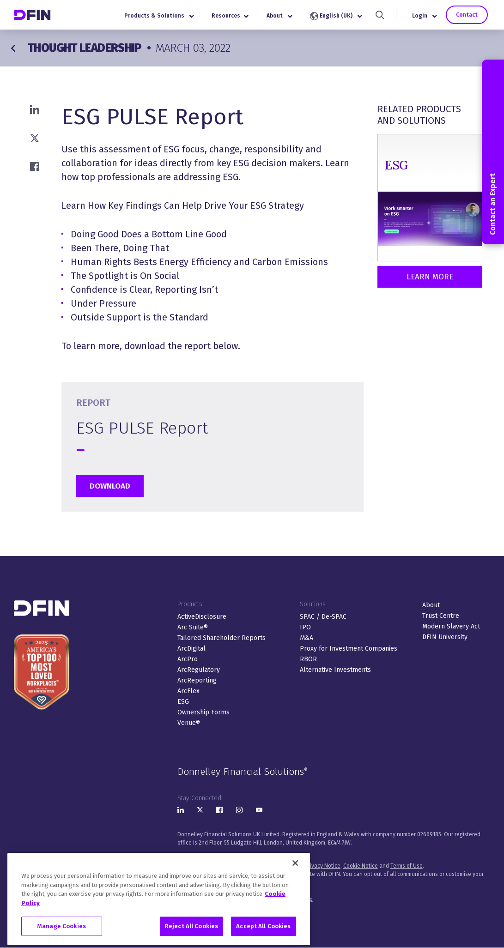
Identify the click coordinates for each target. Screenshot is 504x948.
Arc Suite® (192, 627)
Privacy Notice (322, 866)
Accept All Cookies (263, 937)
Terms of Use (406, 866)
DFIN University (445, 637)
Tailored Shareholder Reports (221, 638)
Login (424, 15)
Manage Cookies (61, 937)
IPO (305, 627)
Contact (467, 15)
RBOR (308, 659)
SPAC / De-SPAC (323, 617)
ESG (183, 702)
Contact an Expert (492, 152)
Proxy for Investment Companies (348, 648)
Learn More (430, 277)
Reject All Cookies (191, 937)
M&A (306, 638)
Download (110, 486)
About (279, 15)
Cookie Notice (360, 866)
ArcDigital (191, 648)
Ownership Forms (203, 712)
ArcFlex (188, 691)
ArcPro (187, 659)
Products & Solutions (159, 15)
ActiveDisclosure (201, 617)
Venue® (188, 723)
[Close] (295, 874)
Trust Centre (440, 616)
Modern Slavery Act (451, 626)
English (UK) (336, 16)
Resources (230, 15)
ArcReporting (197, 680)
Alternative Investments (335, 670)
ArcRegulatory (198, 670)
